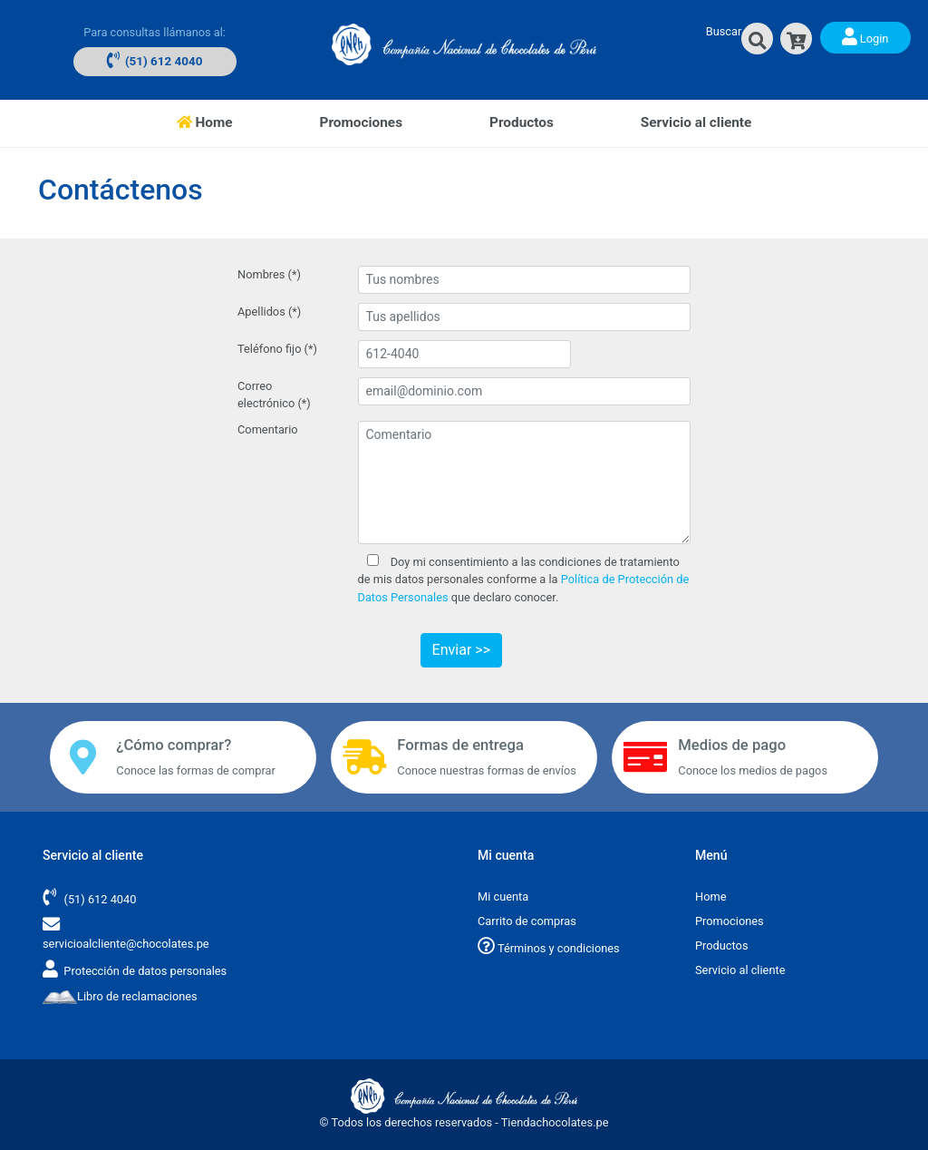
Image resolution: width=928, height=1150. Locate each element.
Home (226, 121)
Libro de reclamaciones (120, 996)
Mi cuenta (503, 896)
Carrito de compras (527, 921)
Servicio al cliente (696, 122)
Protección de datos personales (145, 971)
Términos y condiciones (549, 948)
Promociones (361, 122)
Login (865, 36)
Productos (521, 122)
